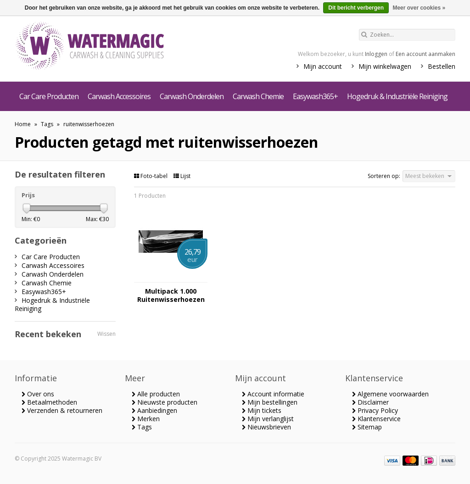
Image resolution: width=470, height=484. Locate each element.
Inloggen (376, 54)
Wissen (106, 334)
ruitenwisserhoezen (88, 124)
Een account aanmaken (425, 54)
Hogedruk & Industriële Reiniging (397, 96)
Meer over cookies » (418, 8)
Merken (146, 418)
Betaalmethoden (49, 402)
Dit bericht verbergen (356, 8)
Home (23, 124)
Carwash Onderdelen (192, 96)
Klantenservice (376, 418)
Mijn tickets (261, 410)
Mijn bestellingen (269, 402)
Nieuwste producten (164, 402)
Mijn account (322, 66)
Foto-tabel (151, 176)
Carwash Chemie (258, 96)
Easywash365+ (315, 96)
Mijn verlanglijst (268, 418)
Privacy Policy (375, 410)
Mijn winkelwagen (384, 66)
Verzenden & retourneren (62, 410)
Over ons (38, 393)
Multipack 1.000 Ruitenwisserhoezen (171, 295)
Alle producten (156, 393)
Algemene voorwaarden (390, 393)
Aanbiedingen (154, 410)
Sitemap (367, 427)
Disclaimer (370, 402)
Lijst (181, 176)
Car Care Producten (48, 96)
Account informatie (273, 393)
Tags (47, 124)
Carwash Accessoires (119, 96)
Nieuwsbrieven (266, 427)
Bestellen (441, 66)
